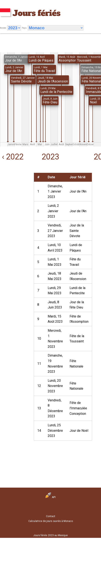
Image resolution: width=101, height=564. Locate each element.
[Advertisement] (13, 186)
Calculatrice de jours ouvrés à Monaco (50, 521)
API (50, 497)
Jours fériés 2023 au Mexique (50, 535)
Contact (50, 516)
